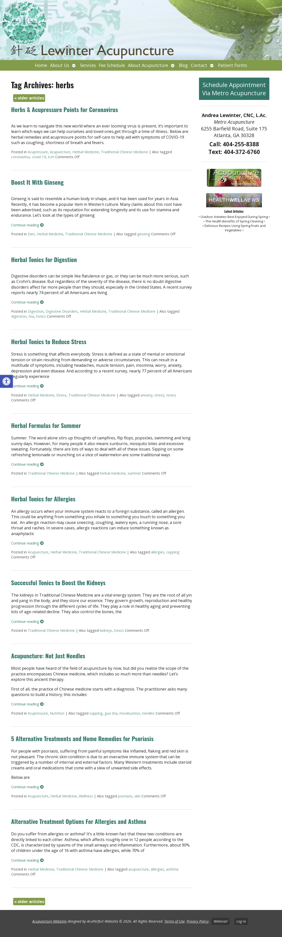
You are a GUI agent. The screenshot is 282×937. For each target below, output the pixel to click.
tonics (41, 316)
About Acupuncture (148, 65)
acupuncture (138, 869)
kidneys (106, 630)
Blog (183, 65)
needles (148, 713)
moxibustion (129, 713)
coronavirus (20, 156)
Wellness (86, 796)
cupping (172, 552)
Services (88, 65)
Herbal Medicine (85, 152)
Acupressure (38, 152)
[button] (6, 381)
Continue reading (27, 225)
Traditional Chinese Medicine (124, 152)
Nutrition (57, 713)
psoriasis (125, 796)
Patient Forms (232, 65)
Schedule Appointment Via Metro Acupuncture (234, 89)
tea (31, 316)
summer (134, 473)
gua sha (111, 713)
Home (41, 65)
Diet (31, 234)
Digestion (36, 311)
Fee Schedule (112, 65)
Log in (241, 921)
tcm (51, 156)
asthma (172, 869)
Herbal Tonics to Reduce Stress (48, 341)
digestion (19, 316)
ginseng (143, 234)
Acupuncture (60, 152)
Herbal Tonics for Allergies (43, 498)
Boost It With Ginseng (37, 182)
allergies (157, 552)
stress (159, 395)
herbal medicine (113, 473)
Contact (199, 65)
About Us (59, 65)
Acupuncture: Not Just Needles (48, 655)
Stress (61, 395)
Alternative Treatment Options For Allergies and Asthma (78, 821)
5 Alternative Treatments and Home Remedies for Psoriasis (82, 738)
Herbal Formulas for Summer (46, 425)
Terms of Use (174, 921)
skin (137, 796)
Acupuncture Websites (49, 921)
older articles (29, 98)
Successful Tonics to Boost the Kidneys (58, 582)
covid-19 (39, 156)
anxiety (146, 395)
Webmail (220, 921)
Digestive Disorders (62, 311)
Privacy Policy (198, 921)
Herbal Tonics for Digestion (44, 259)
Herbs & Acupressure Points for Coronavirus (64, 109)
